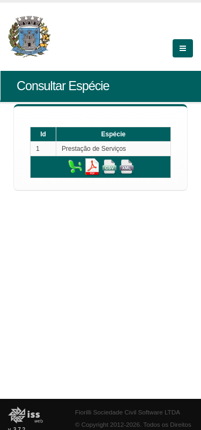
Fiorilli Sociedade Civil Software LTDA (127, 412)
